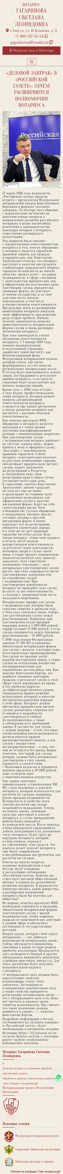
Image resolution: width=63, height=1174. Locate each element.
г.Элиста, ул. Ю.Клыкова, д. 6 (31, 30)
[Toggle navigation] (31, 61)
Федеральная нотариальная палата (31, 1136)
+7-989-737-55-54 (31, 36)
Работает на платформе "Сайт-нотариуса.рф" (35, 1171)
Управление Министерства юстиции (32, 1150)
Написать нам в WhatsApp (32, 50)
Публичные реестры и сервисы (29, 1161)
